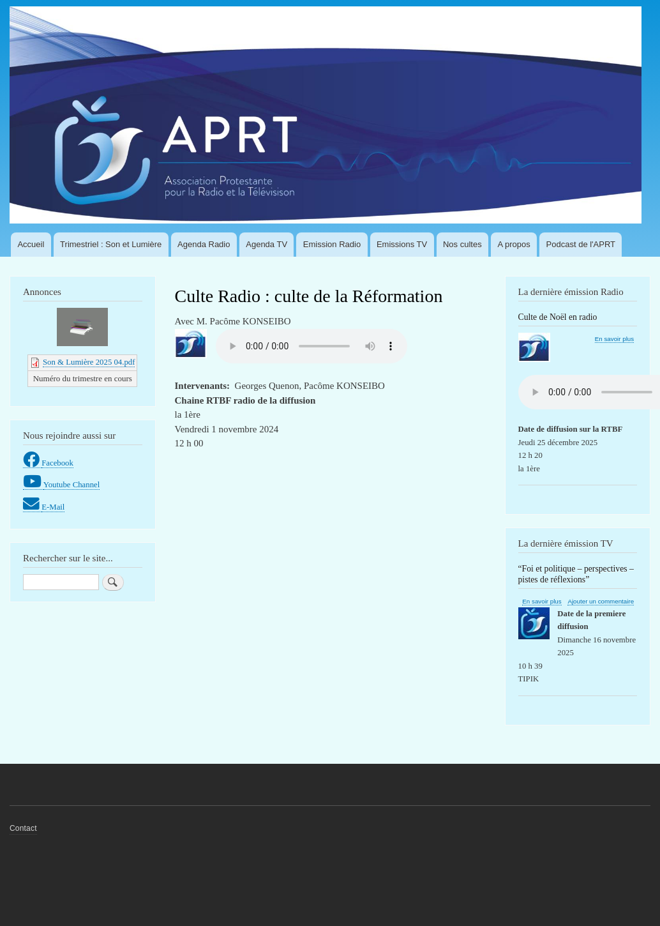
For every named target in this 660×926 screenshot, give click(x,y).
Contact (23, 828)
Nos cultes (462, 244)
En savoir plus (614, 339)
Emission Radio (332, 244)
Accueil (30, 244)
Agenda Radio (203, 244)
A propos (513, 244)
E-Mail (52, 507)
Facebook (57, 463)
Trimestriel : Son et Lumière (110, 244)
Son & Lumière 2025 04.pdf (89, 362)
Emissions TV (402, 244)
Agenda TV (266, 244)
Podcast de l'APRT (580, 244)
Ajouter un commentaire (600, 601)
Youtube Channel (71, 484)
